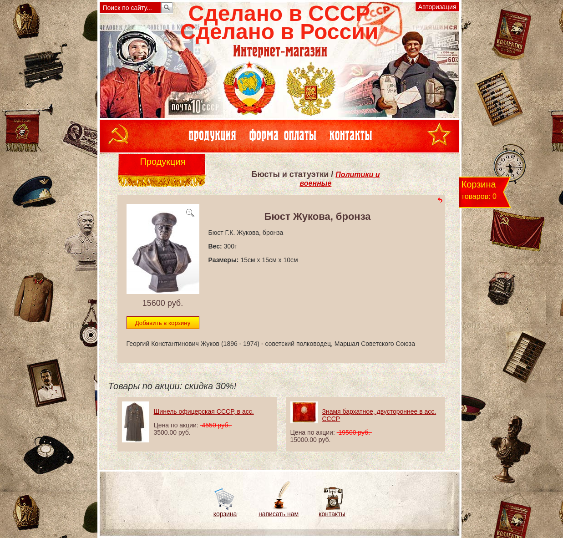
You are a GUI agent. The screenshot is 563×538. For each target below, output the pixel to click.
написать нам (279, 514)
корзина (225, 514)
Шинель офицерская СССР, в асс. (204, 411)
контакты (332, 514)
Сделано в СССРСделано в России (279, 22)
